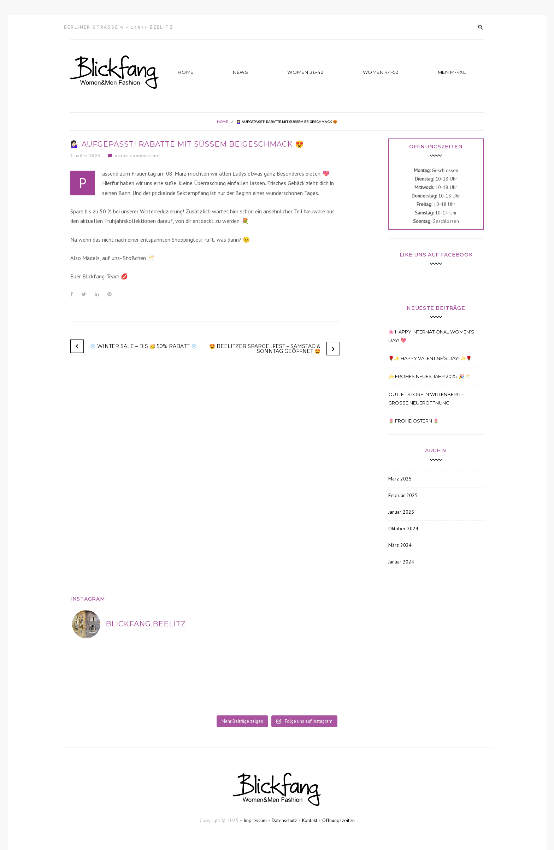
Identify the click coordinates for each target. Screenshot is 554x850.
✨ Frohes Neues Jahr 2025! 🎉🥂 (429, 376)
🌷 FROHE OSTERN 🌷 (413, 421)
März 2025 (400, 479)
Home (186, 72)
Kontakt (309, 820)
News (240, 72)
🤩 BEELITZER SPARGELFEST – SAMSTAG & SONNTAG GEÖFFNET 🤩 (264, 349)
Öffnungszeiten (338, 820)
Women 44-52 (381, 72)
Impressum (255, 820)
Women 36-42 (305, 72)
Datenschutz (284, 820)
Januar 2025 (401, 512)
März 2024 (400, 545)
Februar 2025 (403, 495)
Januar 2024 (401, 562)
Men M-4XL (452, 72)
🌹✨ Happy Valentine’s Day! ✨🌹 (430, 358)
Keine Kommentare (133, 156)
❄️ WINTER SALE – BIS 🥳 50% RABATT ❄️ (143, 346)
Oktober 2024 (403, 528)
